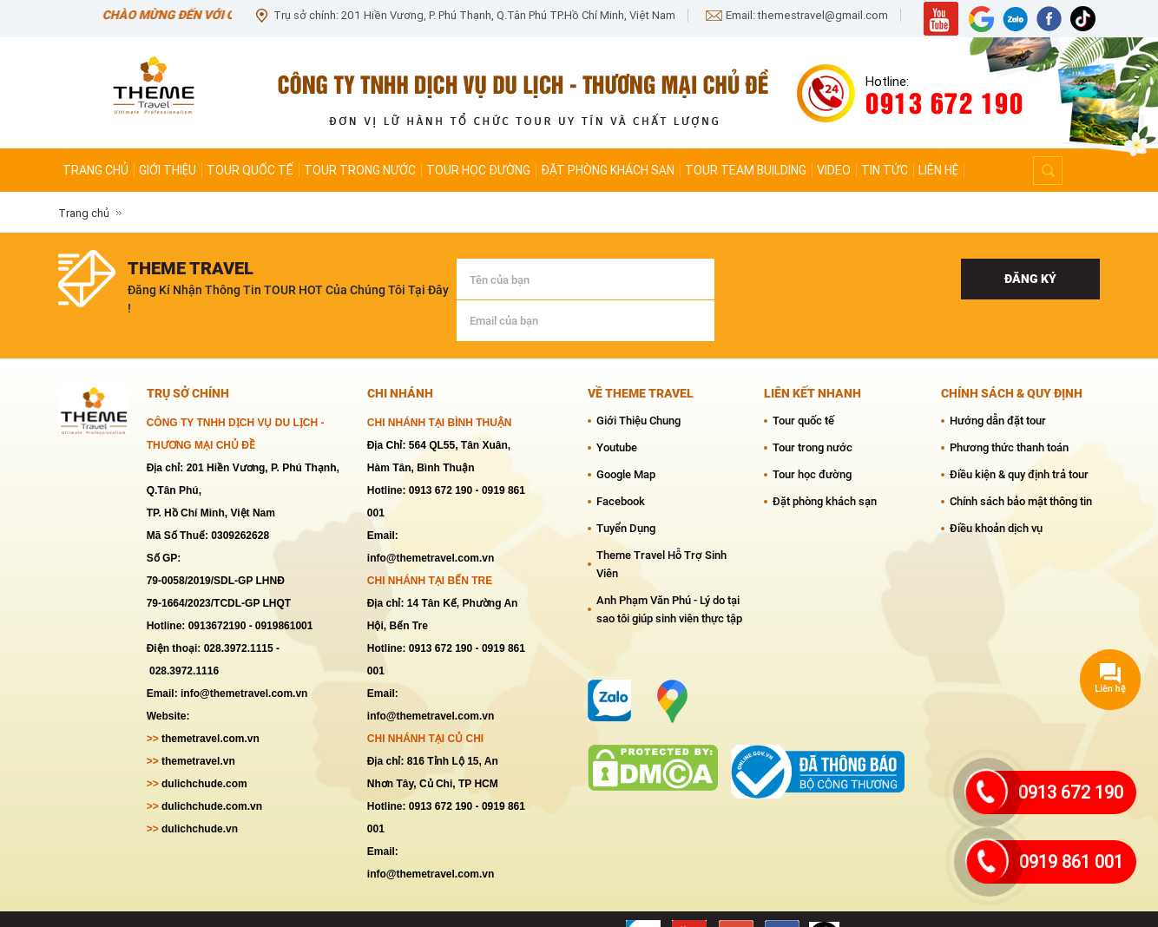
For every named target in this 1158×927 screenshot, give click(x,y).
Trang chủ (95, 170)
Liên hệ (938, 170)
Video (834, 170)
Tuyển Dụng (625, 494)
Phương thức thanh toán (1009, 413)
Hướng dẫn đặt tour (998, 386)
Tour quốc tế (250, 170)
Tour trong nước (360, 170)
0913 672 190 (1070, 792)
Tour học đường (478, 170)
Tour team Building (745, 170)
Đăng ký (1030, 279)
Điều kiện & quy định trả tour (1019, 440)
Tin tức (884, 170)
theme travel (190, 268)
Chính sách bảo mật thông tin (1021, 467)
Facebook (620, 467)
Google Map (625, 440)
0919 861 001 (1071, 861)
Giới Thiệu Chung (638, 386)
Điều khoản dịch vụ (996, 494)
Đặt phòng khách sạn (607, 170)
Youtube (616, 413)
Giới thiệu (167, 170)
